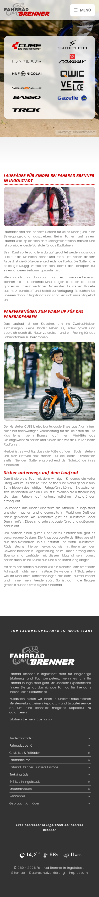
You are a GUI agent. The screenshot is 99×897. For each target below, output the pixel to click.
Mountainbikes (21, 789)
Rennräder (17, 796)
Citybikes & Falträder (25, 753)
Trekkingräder (20, 774)
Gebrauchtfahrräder (24, 803)
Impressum (78, 873)
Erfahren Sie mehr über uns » (31, 719)
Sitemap (18, 873)
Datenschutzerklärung (47, 873)
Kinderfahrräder (21, 738)
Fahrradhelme (20, 760)
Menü (82, 10)
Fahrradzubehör (22, 745)
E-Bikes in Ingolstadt (25, 782)
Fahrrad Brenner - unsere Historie (34, 767)
